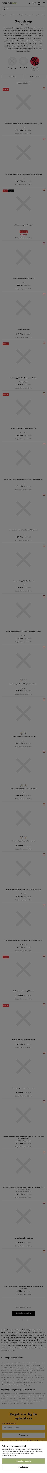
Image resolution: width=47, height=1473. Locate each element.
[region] (23, 1457)
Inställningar (23, 1467)
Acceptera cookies (23, 1461)
